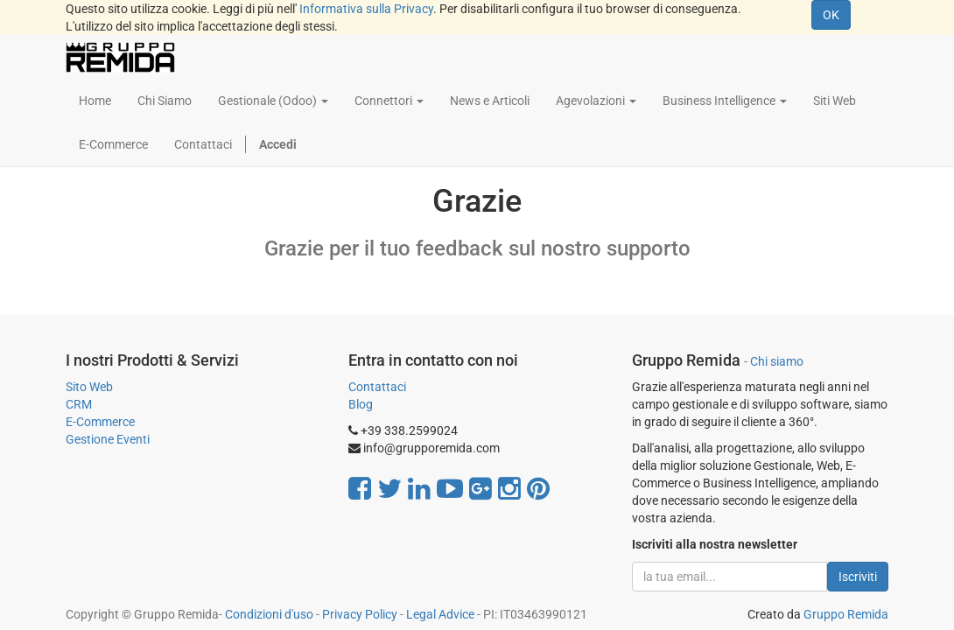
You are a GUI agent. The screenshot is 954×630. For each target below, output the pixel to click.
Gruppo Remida (845, 614)
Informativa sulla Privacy (366, 9)
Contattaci (377, 387)
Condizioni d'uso (269, 614)
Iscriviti (857, 577)
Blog (360, 404)
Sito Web (89, 387)
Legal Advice (440, 614)
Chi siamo (776, 361)
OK (831, 15)
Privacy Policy (359, 614)
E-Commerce (100, 422)
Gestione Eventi (108, 439)
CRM (79, 404)
